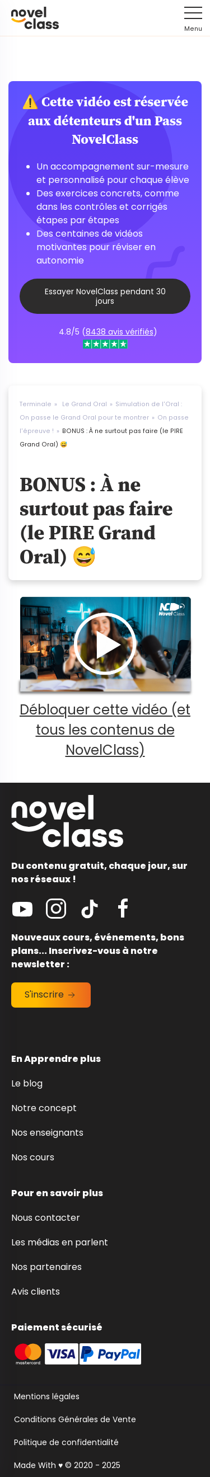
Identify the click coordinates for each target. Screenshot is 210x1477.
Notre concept (44, 1108)
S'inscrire (51, 994)
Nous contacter (45, 1217)
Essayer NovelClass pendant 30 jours (105, 296)
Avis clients (35, 1291)
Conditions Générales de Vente (75, 1419)
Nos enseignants (47, 1132)
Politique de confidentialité (66, 1442)
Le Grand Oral (84, 404)
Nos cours (32, 1157)
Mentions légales (47, 1396)
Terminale (36, 404)
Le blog (27, 1083)
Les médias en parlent (59, 1242)
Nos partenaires (46, 1266)
